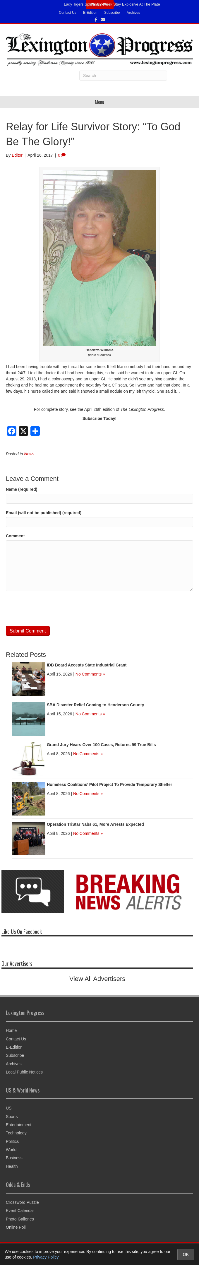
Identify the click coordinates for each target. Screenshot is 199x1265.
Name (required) (21, 489)
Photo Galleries (20, 1219)
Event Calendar (20, 1210)
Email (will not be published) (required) (43, 512)
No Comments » (90, 674)
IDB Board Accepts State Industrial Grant (87, 665)
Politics (12, 1141)
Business (14, 1157)
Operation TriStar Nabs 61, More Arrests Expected (95, 824)
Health (12, 1166)
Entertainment (18, 1124)
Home (11, 1030)
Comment (15, 536)
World (11, 1149)
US (8, 1108)
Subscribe (112, 13)
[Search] (123, 76)
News (29, 454)
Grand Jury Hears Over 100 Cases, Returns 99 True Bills (101, 744)
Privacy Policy (46, 1257)
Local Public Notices (24, 1072)
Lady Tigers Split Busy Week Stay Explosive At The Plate (112, 4)
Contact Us (67, 13)
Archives (133, 13)
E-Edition (90, 13)
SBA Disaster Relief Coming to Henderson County (95, 704)
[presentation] (50, 608)
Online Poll (16, 1227)
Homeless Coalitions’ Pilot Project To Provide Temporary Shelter (109, 784)
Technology (16, 1133)
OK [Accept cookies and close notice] (186, 1254)
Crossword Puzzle (22, 1202)
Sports (12, 1116)
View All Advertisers (97, 978)
